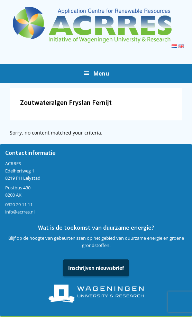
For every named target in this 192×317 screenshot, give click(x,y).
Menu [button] (101, 73)
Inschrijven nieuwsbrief (96, 268)
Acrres (96, 25)
